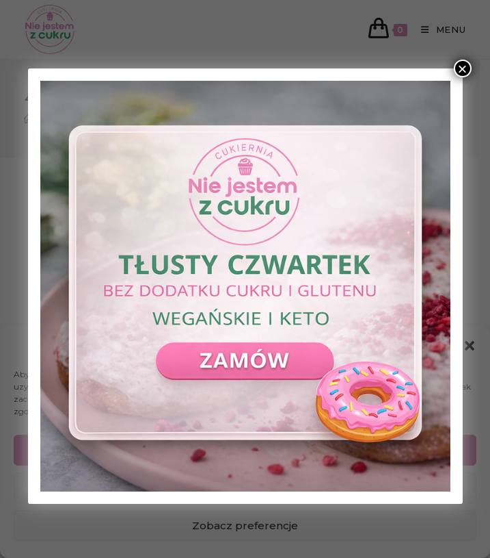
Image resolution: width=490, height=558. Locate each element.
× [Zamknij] (462, 68)
